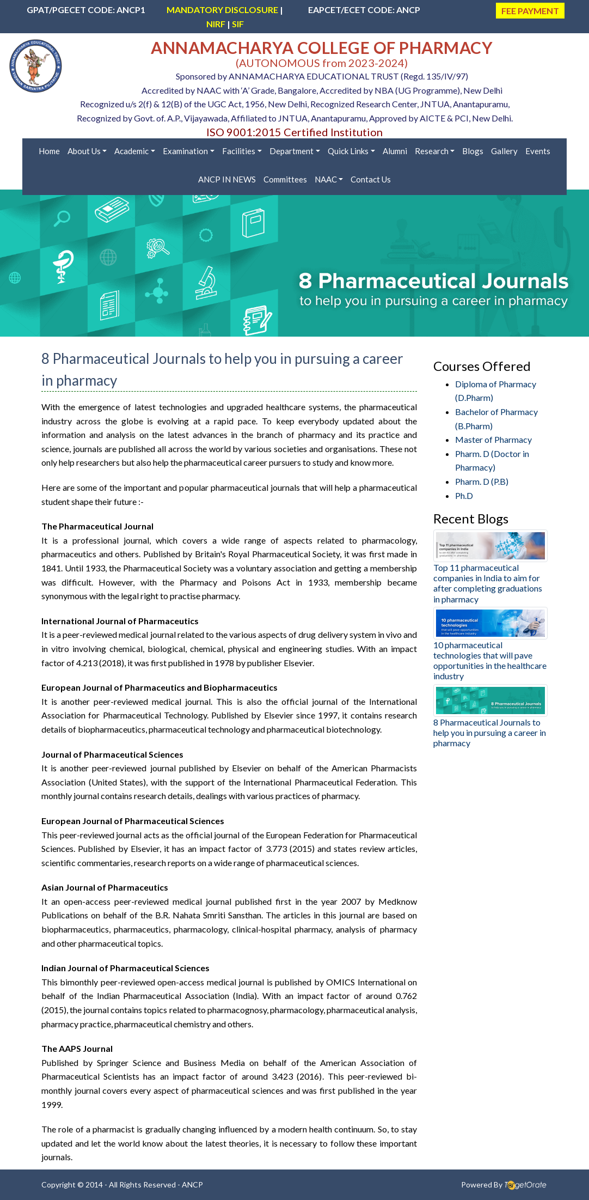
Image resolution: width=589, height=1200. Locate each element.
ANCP (192, 1184)
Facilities (238, 151)
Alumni (395, 151)
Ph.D (464, 495)
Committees (285, 179)
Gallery (504, 151)
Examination (185, 151)
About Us (84, 151)
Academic (131, 151)
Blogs (472, 151)
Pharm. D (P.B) (481, 481)
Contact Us (371, 179)
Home (49, 151)
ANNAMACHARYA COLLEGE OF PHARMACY (322, 47)
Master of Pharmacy (493, 439)
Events (537, 151)
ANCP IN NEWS (227, 179)
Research (432, 151)
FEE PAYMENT (530, 10)
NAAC (326, 179)
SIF (238, 24)
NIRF (215, 24)
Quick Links (348, 151)
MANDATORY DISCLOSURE (222, 9)
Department (291, 151)
